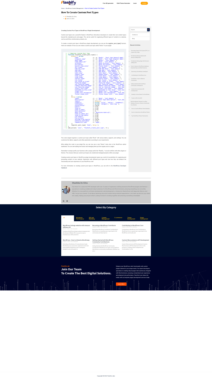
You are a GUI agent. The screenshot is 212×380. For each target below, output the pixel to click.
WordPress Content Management (75, 8)
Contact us (135, 34)
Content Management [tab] (105, 218)
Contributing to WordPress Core (132, 225)
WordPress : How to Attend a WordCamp (76, 240)
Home (63, 8)
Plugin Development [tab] (144, 218)
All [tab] (64, 217)
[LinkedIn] (63, 201)
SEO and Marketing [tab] (92, 218)
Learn (135, 3)
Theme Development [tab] (131, 218)
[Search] (148, 29)
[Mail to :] (67, 201)
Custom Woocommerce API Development (135, 240)
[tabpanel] (106, 238)
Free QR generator (108, 3)
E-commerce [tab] (118, 217)
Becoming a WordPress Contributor (104, 225)
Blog (133, 38)
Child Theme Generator (123, 3)
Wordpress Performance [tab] (80, 218)
